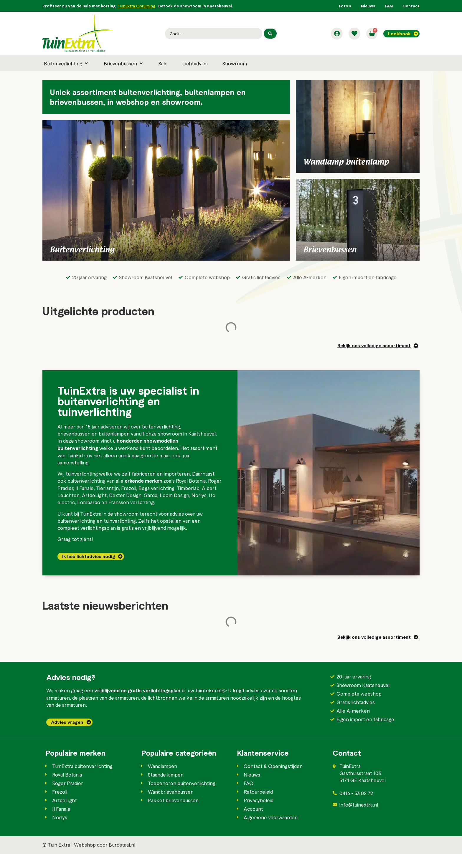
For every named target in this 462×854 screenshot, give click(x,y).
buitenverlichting (161, 426)
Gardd (150, 495)
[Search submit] (270, 34)
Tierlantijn (107, 488)
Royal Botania (191, 480)
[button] (66, 63)
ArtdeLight (94, 495)
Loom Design (174, 495)
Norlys (199, 495)
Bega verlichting (156, 488)
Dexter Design (125, 495)
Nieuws (368, 6)
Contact (411, 6)
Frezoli (128, 488)
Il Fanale (84, 488)
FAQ (389, 6)
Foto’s (345, 6)
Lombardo (88, 502)
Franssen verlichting (131, 502)
